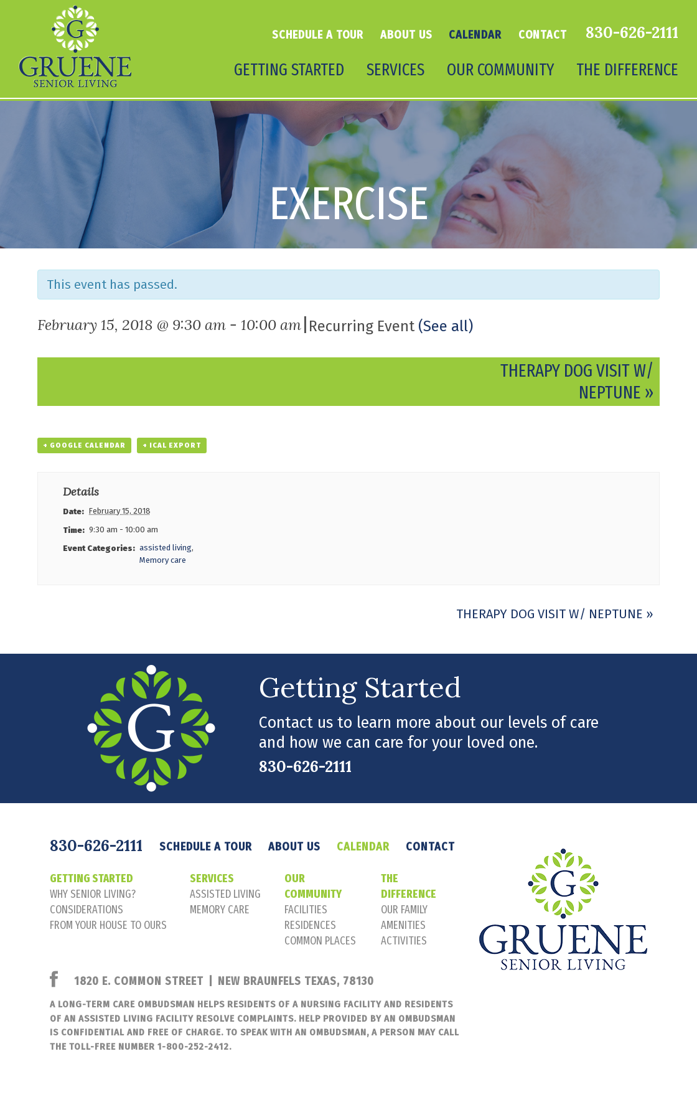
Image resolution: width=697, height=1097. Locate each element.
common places (320, 941)
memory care (220, 909)
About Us (406, 35)
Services (395, 70)
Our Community (500, 70)
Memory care (162, 560)
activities (404, 941)
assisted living (165, 547)
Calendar (475, 35)
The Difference (627, 70)
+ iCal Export (172, 445)
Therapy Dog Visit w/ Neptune (554, 613)
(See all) (445, 326)
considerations (86, 909)
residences (310, 925)
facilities (305, 909)
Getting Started (289, 70)
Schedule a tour (318, 35)
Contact (542, 35)
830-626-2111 (632, 32)
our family (404, 909)
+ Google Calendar (84, 445)
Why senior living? (93, 894)
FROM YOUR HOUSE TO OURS (108, 925)
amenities (403, 925)
